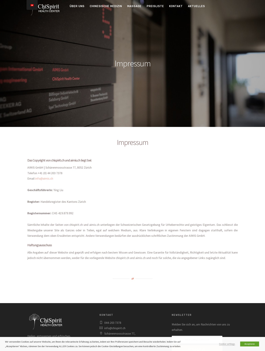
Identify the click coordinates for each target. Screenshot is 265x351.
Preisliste (155, 6)
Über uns (77, 6)
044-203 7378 (112, 323)
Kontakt (176, 6)
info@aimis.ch (44, 178)
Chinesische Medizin (106, 6)
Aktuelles (196, 6)
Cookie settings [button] (227, 343)
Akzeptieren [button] (249, 344)
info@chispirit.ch (114, 328)
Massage (134, 6)
